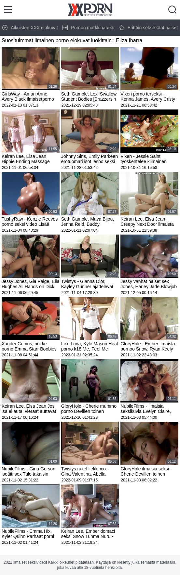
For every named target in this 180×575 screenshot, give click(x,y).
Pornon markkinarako (88, 27)
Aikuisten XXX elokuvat (30, 27)
